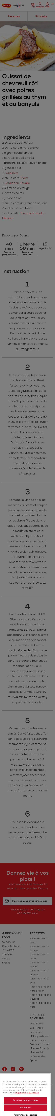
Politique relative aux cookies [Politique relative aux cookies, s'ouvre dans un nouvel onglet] (26, 1111)
